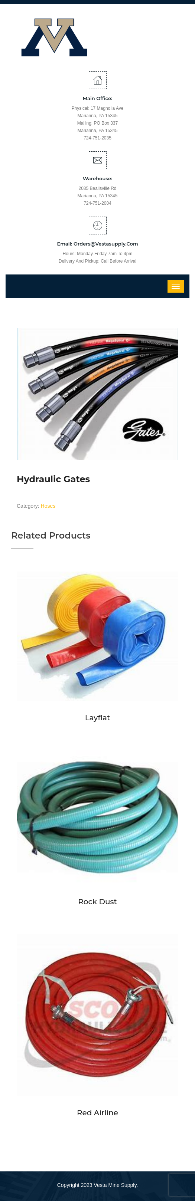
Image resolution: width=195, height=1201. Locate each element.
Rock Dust (97, 901)
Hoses (48, 506)
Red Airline (97, 1112)
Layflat (97, 717)
